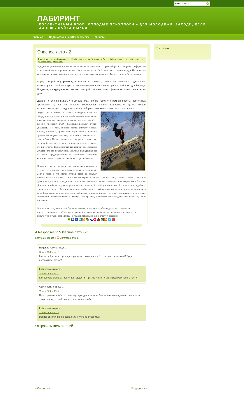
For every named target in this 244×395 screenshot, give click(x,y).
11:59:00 (74, 59)
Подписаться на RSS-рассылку (69, 37)
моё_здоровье (137, 59)
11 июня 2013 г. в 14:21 (49, 273)
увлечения (58, 61)
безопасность (122, 59)
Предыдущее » (139, 388)
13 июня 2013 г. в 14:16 (49, 313)
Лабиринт (58, 18)
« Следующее (43, 388)
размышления (45, 61)
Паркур (41, 81)
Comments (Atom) (69, 237)
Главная (38, 37)
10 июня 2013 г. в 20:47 (49, 252)
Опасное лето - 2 (54, 52)
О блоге (100, 37)
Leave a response (44, 237)
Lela (41, 269)
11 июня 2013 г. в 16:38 (49, 291)
